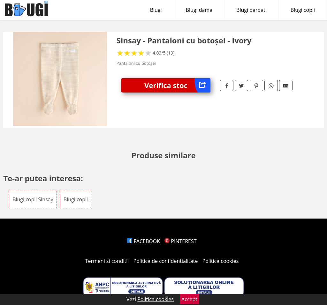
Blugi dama (199, 9)
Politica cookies (220, 260)
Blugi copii (303, 9)
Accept (189, 299)
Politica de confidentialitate (165, 260)
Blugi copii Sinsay (32, 199)
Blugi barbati (251, 9)
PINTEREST (180, 241)
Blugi (156, 9)
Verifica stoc (177, 85)
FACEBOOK (143, 241)
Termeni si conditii (107, 260)
